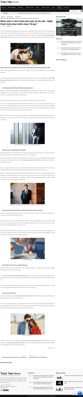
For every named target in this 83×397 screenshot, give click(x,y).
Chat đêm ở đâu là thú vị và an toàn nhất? (38, 357)
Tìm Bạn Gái (17, 16)
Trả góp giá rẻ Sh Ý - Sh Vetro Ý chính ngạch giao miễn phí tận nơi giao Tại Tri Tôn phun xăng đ (67, 30)
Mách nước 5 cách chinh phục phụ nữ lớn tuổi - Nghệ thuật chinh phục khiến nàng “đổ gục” (20, 18)
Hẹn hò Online (10, 16)
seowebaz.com (53, 395)
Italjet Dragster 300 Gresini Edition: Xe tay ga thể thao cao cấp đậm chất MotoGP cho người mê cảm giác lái (71, 43)
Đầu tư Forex (66, 7)
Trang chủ (3, 7)
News (9, 1)
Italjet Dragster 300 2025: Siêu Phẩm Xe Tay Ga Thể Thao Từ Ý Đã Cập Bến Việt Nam (34, 13)
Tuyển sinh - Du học (30, 7)
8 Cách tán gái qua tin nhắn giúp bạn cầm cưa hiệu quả (14, 357)
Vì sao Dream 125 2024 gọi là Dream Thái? (73, 375)
